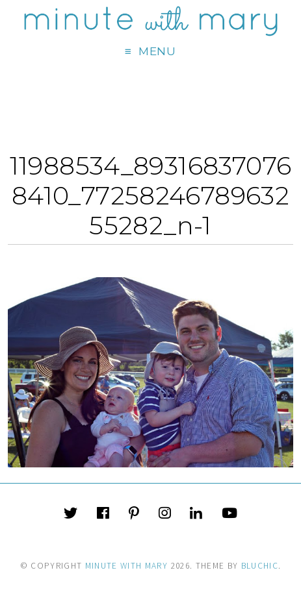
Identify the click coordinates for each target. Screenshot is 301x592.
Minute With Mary (126, 565)
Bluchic (259, 565)
